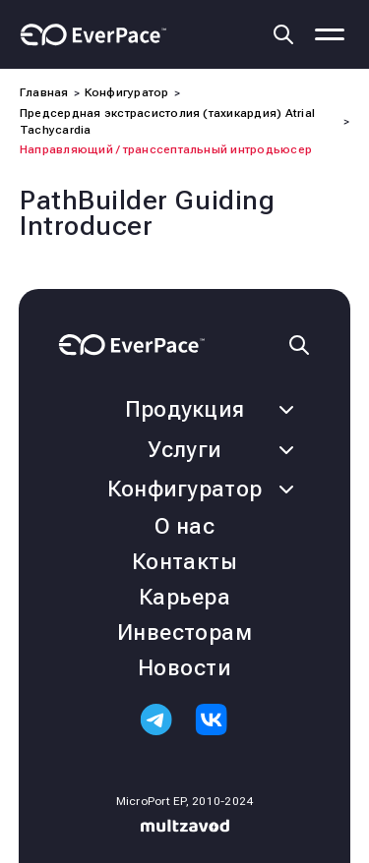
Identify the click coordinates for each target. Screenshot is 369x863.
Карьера (184, 597)
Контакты (185, 561)
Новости (184, 668)
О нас (184, 526)
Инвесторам (184, 632)
